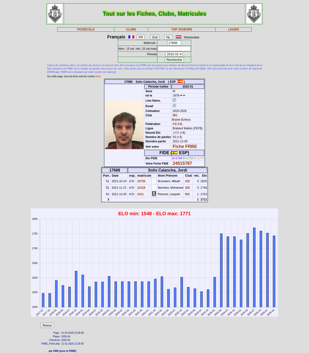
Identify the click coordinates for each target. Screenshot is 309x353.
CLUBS (131, 29)
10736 (140, 181)
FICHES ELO (85, 29)
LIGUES (233, 29)
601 (187, 194)
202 (187, 181)
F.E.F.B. (178, 124)
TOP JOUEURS (181, 29)
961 (174, 115)
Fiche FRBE (185, 146)
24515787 (182, 163)
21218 (140, 187)
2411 (140, 194)
